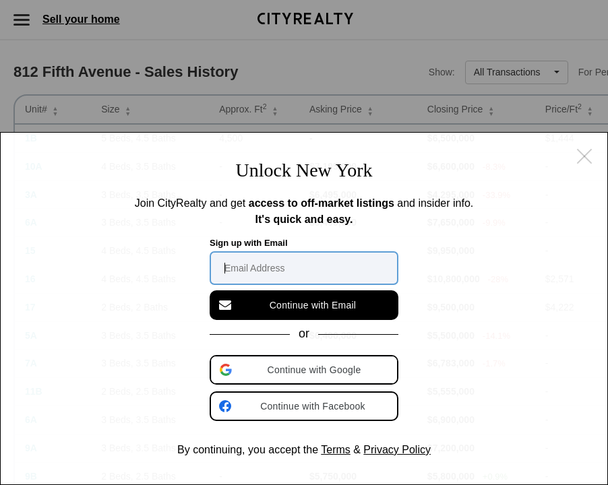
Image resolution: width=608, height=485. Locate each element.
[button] (305, 369)
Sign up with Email (249, 243)
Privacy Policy (397, 449)
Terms (336, 449)
